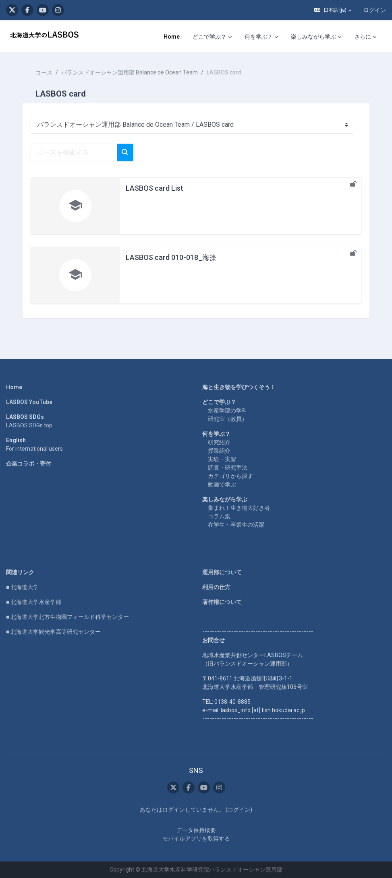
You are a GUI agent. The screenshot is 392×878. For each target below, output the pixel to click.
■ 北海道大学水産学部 (33, 602)
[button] (333, 10)
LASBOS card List (154, 188)
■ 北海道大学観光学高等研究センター (53, 632)
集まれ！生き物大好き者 (239, 508)
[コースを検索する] (74, 152)
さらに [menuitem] (362, 36)
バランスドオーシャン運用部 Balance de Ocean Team (129, 72)
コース (43, 72)
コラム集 (219, 516)
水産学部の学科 (227, 410)
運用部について (222, 572)
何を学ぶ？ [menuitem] (259, 36)
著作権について (222, 602)
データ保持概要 (196, 830)
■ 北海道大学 (22, 587)
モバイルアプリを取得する (196, 838)
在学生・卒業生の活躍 (236, 524)
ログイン (374, 10)
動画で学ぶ (222, 484)
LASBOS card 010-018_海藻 (171, 257)
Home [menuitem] (172, 36)
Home (14, 387)
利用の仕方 (216, 587)
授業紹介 (219, 450)
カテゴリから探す (230, 476)
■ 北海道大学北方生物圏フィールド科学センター (67, 617)
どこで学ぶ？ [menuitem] (209, 36)
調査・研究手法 (227, 467)
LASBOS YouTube (29, 402)
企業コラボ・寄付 (28, 463)
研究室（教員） (227, 419)
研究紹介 (219, 442)
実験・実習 (222, 459)
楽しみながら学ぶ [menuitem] (313, 36)
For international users (34, 448)
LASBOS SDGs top (29, 425)
